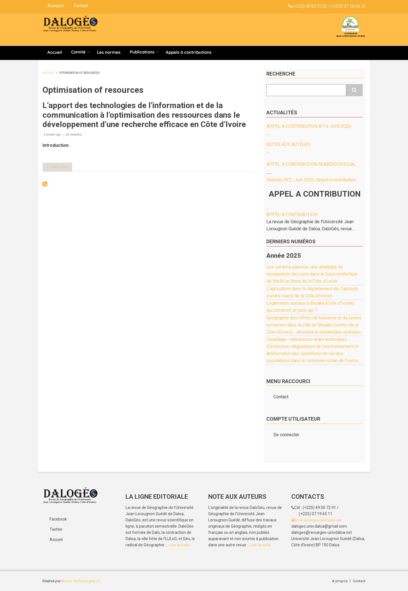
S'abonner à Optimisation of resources (44, 184)
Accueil (54, 52)
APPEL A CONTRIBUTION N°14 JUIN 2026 (308, 126)
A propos (56, 5)
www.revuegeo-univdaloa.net (318, 520)
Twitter (56, 529)
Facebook (58, 519)
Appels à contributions (188, 52)
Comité (78, 52)
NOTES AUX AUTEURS (288, 144)
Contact (81, 5)
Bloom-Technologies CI (80, 581)
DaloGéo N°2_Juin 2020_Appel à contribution (311, 179)
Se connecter (286, 434)
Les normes (108, 52)
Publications (142, 52)
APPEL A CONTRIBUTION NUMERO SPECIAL (311, 164)
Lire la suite (179, 545)
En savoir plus (59, 168)
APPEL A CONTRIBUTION (291, 214)
